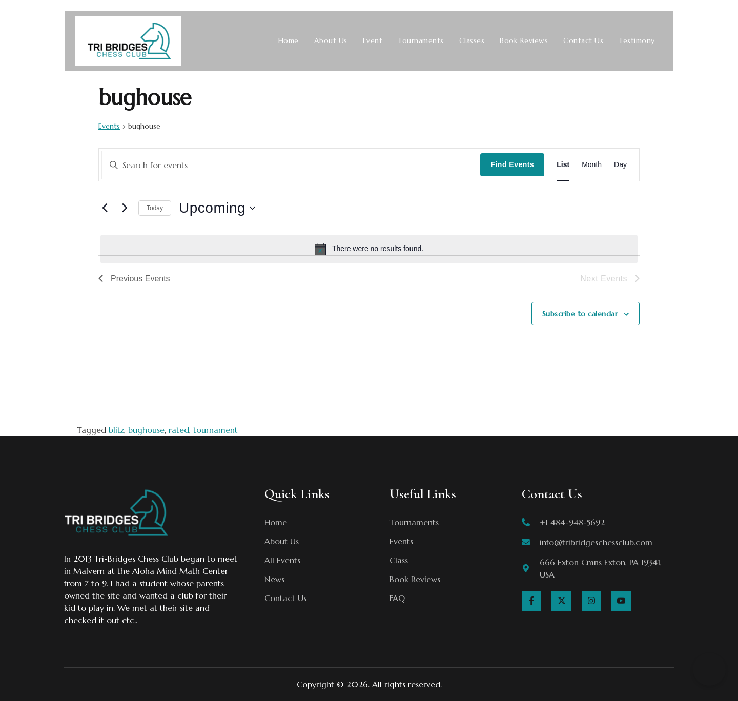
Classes (472, 41)
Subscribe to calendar (580, 313)
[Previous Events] (104, 208)
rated (179, 430)
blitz (116, 430)
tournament (215, 430)
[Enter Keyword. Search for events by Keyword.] (288, 165)
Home (288, 41)
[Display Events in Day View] (620, 165)
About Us (330, 41)
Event (373, 41)
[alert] (369, 249)
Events (109, 126)
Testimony (637, 41)
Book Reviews (524, 41)
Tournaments (421, 41)
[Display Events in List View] (563, 165)
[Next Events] (124, 208)
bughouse (146, 430)
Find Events (512, 164)
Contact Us (583, 41)
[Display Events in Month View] (592, 165)
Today (155, 208)
